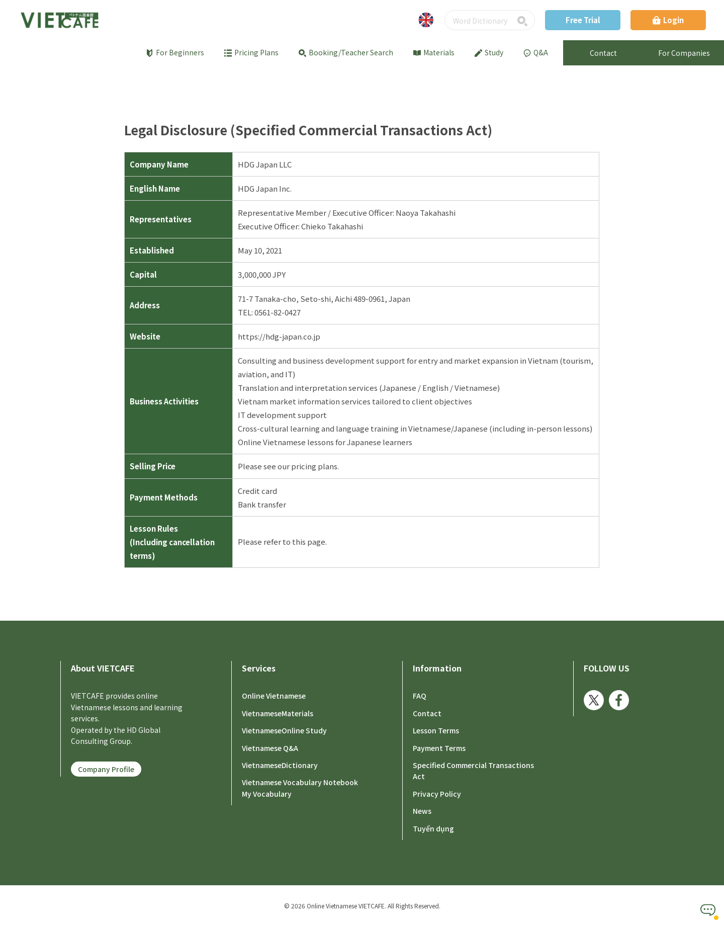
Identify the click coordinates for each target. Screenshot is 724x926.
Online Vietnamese (274, 696)
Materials (434, 52)
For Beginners (175, 52)
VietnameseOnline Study (284, 730)
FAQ (419, 696)
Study (489, 52)
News (422, 810)
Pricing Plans (251, 52)
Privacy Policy (437, 793)
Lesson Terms (436, 730)
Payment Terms (439, 747)
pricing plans (314, 466)
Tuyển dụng (433, 828)
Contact (427, 713)
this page (308, 541)
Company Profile (106, 769)
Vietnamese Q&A (270, 747)
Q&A (535, 52)
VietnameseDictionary (280, 765)
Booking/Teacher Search (346, 52)
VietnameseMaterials (277, 713)
